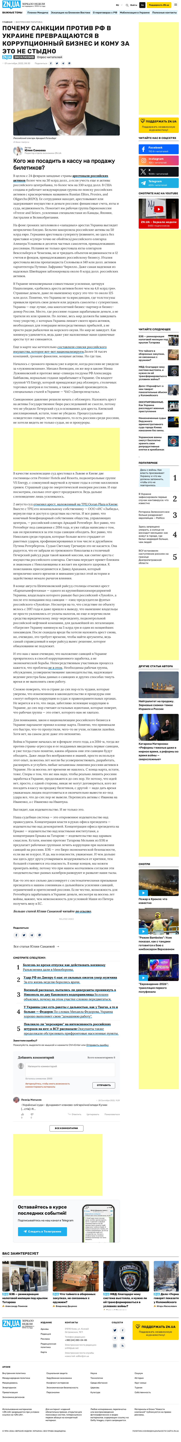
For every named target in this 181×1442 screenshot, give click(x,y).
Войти (133, 5)
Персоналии (53, 1392)
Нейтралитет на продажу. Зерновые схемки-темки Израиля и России (156, 705)
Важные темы (12, 12)
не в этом (55, 668)
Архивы (45, 1329)
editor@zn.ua (82, 1356)
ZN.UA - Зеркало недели (158, 222)
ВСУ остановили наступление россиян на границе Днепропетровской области (154, 556)
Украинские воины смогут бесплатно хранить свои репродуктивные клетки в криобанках (151, 443)
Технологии (96, 1378)
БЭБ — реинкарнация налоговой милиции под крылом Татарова (153, 339)
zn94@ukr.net (71, 1348)
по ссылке (83, 911)
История (139, 1378)
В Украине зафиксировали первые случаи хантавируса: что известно (154, 498)
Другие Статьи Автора (156, 666)
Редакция (46, 1334)
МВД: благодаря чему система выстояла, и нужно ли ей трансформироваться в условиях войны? (153, 373)
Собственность (143, 1392)
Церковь (94, 1387)
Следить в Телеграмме (42, 1231)
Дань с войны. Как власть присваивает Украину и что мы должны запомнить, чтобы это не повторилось (152, 477)
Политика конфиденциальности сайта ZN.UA (156, 1431)
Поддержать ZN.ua (159, 5)
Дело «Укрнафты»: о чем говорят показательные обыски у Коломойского (153, 391)
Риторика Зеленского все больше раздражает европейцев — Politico (154, 514)
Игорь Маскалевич (167, 1306)
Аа (142, 5)
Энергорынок (9, 1387)
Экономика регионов (13, 1397)
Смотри (144, 864)
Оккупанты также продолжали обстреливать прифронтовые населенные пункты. (71, 1028)
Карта (44, 1352)
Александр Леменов (16, 1306)
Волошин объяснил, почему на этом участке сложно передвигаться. (70, 994)
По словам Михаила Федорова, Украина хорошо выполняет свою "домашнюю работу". (71, 1011)
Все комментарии (66, 1128)
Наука (93, 1373)
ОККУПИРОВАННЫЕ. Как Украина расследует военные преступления (151, 407)
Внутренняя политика (14, 1373)
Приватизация (10, 1392)
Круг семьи (140, 1383)
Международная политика (16, 1378)
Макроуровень (10, 1383)
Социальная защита (56, 1373)
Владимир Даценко (66, 1306)
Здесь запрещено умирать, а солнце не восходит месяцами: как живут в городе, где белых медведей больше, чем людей (153, 534)
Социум (139, 1373)
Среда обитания (98, 1383)
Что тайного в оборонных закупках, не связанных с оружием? (152, 355)
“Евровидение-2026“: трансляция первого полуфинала (153, 987)
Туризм (138, 1387)
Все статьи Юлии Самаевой (34, 946)
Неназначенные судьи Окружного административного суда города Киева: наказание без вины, (152, 424)
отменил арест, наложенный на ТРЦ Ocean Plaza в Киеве (75, 504)
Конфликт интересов (57, 1383)
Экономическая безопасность (62, 1387)
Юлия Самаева (35, 150)
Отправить (104, 1085)
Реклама (45, 1339)
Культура (95, 1392)
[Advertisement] (66, 449)
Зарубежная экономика (59, 1378)
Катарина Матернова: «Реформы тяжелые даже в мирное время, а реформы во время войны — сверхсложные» (159, 751)
